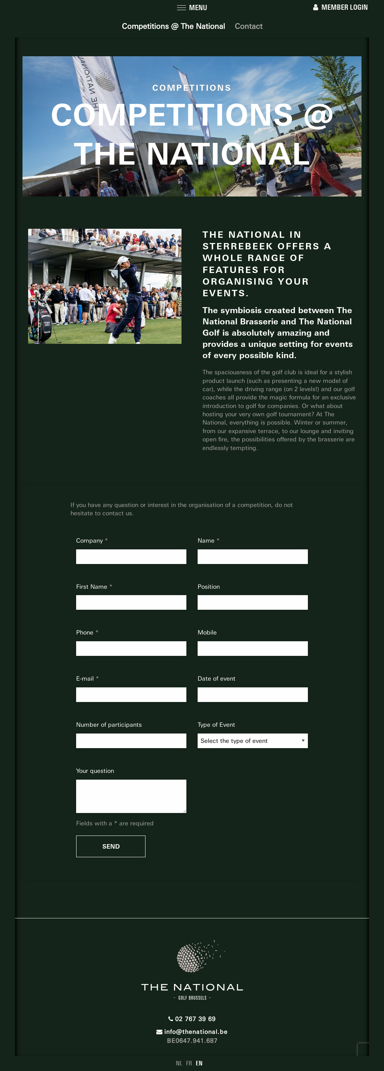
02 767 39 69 (192, 1019)
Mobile (207, 632)
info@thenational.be (192, 1031)
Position (209, 586)
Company (90, 540)
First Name (92, 586)
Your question (95, 770)
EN (199, 1063)
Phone (85, 632)
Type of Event (216, 724)
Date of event (217, 678)
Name (207, 540)
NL (179, 1063)
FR (189, 1063)
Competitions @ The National (173, 26)
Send (111, 846)
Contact (248, 26)
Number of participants (109, 724)
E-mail (86, 678)
